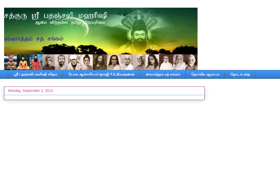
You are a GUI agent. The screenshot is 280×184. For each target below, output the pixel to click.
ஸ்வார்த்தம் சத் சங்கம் (163, 74)
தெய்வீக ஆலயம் (205, 74)
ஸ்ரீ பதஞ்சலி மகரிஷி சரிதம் (35, 74)
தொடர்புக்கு (240, 74)
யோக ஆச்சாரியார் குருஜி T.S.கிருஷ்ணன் (101, 74)
